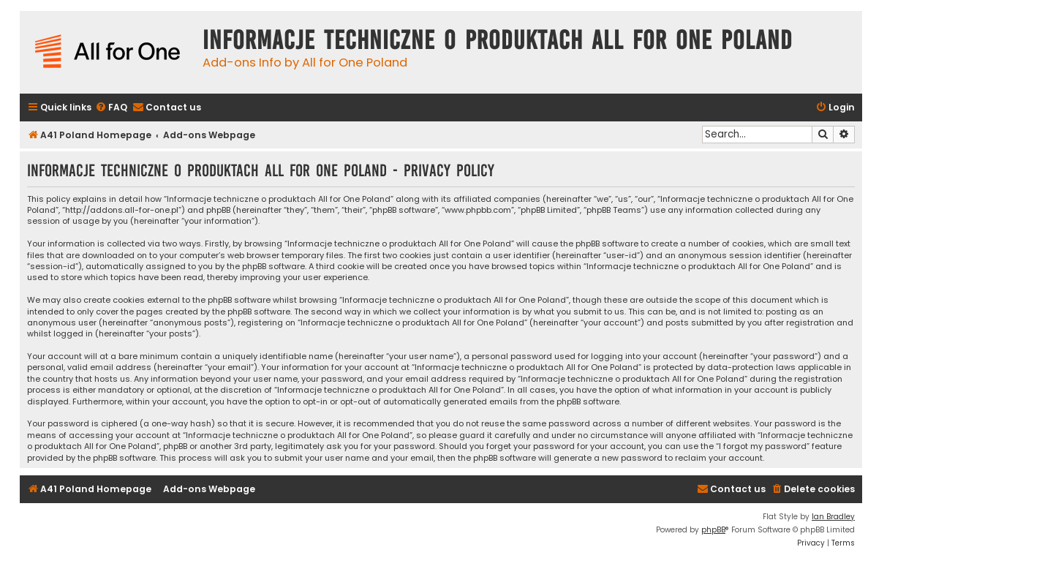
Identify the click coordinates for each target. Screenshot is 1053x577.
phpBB (713, 529)
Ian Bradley (833, 516)
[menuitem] (111, 108)
